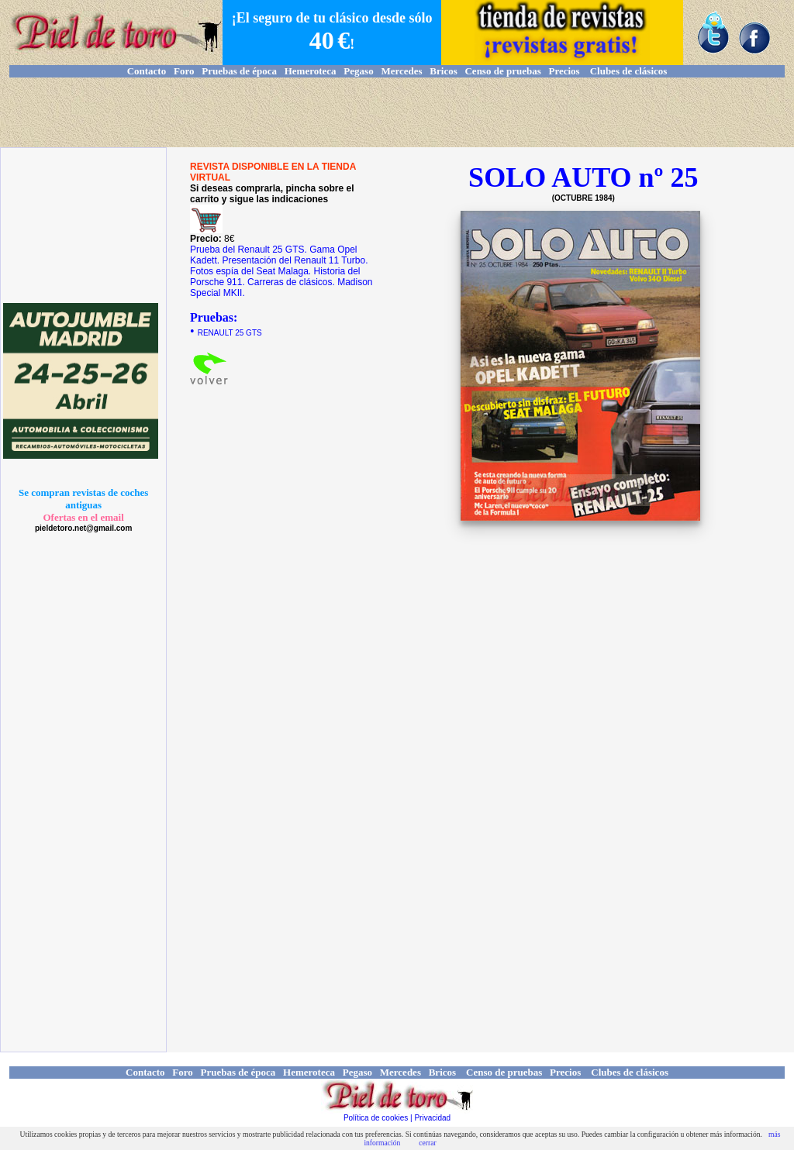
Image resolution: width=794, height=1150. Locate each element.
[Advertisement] (397, 112)
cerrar (427, 1142)
